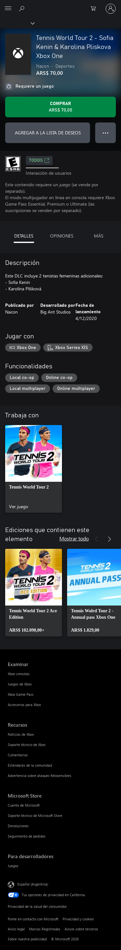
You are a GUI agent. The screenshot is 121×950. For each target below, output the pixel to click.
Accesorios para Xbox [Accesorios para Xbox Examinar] (24, 705)
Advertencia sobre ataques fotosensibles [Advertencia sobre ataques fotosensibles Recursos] (39, 775)
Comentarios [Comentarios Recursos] (18, 755)
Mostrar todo (74, 538)
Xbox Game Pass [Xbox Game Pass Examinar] (21, 694)
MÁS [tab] (98, 236)
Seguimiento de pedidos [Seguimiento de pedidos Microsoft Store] (26, 836)
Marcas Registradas (44, 929)
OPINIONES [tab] (61, 236)
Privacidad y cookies (78, 919)
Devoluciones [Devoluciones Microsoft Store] (18, 826)
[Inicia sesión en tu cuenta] (110, 8)
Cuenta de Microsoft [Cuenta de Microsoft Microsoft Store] (24, 805)
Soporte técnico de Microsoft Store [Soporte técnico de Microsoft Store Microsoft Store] (35, 815)
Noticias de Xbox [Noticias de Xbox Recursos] (21, 734)
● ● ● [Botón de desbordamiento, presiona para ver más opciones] (106, 132)
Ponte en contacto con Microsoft (33, 919)
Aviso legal (16, 929)
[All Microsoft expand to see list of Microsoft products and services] (8, 8)
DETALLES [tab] (23, 236)
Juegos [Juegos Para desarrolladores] (13, 866)
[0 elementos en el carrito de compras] (95, 8)
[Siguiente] (109, 539)
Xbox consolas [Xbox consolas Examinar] (19, 674)
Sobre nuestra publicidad (27, 939)
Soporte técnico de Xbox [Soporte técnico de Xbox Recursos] (26, 744)
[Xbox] (17, 22)
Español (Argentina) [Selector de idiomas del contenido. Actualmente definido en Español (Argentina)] (32, 884)
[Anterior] (96, 539)
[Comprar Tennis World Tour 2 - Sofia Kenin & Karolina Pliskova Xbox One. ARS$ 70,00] (60, 107)
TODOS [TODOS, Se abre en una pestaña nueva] (39, 160)
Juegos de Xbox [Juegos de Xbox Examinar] (20, 684)
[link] (33, 469)
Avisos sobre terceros (81, 929)
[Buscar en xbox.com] (22, 8)
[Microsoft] (60, 5)
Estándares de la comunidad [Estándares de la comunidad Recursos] (30, 765)
